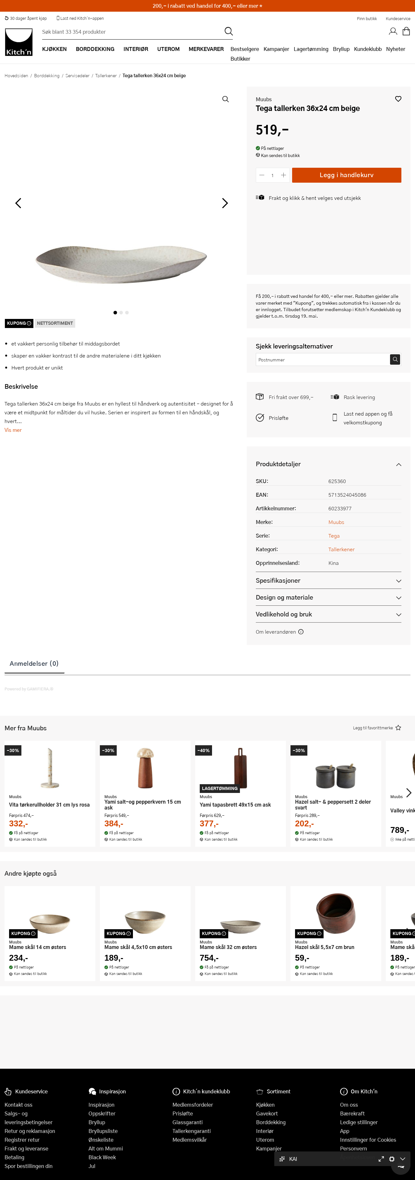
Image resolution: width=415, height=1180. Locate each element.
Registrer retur (22, 1139)
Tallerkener (106, 75)
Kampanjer (276, 49)
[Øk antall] (284, 175)
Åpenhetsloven (357, 1157)
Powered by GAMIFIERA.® (29, 689)
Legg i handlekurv (347, 174)
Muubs (264, 99)
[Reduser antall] (262, 175)
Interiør (265, 1131)
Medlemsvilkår (189, 1139)
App (344, 1131)
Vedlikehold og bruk (284, 614)
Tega (334, 535)
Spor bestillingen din (29, 1166)
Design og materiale (284, 597)
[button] (398, 99)
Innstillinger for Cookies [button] (368, 1139)
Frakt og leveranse (26, 1148)
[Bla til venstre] (18, 203)
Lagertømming (311, 49)
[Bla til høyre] (224, 203)
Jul (92, 1166)
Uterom (265, 1139)
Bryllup (341, 49)
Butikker (240, 58)
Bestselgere (245, 49)
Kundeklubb (368, 49)
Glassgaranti (187, 1122)
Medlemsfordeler (192, 1104)
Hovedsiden (16, 75)
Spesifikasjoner (278, 580)
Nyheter (395, 49)
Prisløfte (279, 417)
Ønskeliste (101, 1139)
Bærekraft (352, 1113)
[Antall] (273, 175)
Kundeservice (398, 18)
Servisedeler (77, 75)
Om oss (349, 1104)
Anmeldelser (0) (34, 663)
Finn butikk (367, 18)
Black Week (102, 1157)
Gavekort (267, 1113)
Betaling (14, 1157)
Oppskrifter (102, 1113)
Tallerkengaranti (191, 1131)
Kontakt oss (18, 1104)
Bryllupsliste (103, 1131)
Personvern (353, 1148)
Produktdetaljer (278, 463)
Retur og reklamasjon (30, 1131)
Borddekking (47, 75)
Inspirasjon (101, 1104)
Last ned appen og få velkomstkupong (368, 418)
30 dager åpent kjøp (26, 18)
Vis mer (13, 429)
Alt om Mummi (106, 1148)
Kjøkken (265, 1104)
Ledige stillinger (359, 1122)
